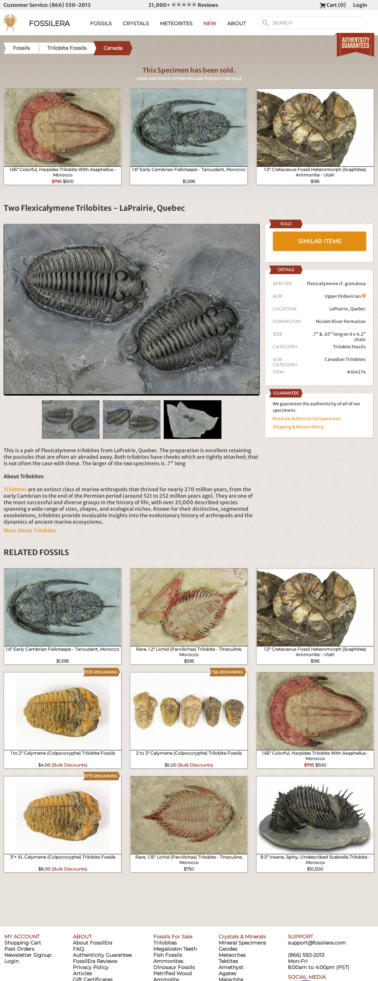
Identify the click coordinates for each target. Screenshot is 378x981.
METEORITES (176, 23)
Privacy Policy (91, 967)
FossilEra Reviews (95, 961)
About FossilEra (92, 942)
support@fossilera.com (317, 942)
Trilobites (15, 489)
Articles (82, 973)
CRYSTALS (136, 23)
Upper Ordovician (345, 296)
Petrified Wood (172, 973)
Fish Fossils (167, 955)
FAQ (78, 949)
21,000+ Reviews (183, 5)
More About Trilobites (30, 530)
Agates (227, 973)
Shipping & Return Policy (298, 427)
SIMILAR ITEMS (320, 241)
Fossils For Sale (172, 936)
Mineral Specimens (242, 942)
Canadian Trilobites (345, 359)
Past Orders (19, 949)
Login (360, 5)
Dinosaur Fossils (174, 967)
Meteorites (232, 955)
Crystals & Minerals (242, 936)
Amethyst (231, 967)
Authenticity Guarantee (102, 955)
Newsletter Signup (27, 955)
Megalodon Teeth (175, 949)
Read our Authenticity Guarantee (307, 418)
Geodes (228, 949)
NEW (209, 23)
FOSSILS (101, 23)
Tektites (228, 961)
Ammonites (168, 961)
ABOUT (236, 23)
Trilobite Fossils (349, 346)
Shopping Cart (22, 942)
